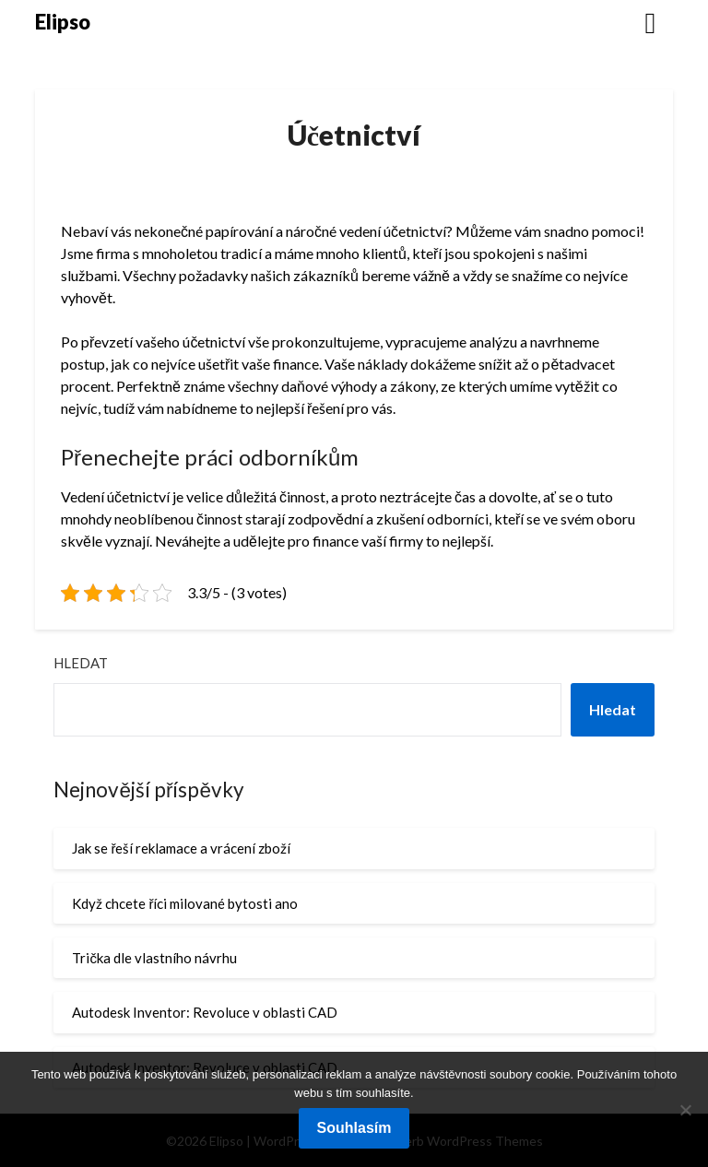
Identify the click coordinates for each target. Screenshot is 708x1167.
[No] (685, 1110)
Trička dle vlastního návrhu (154, 957)
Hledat (80, 662)
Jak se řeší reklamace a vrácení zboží (181, 848)
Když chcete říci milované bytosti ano (185, 903)
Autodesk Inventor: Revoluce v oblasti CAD (204, 1012)
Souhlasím (354, 1128)
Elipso (62, 21)
